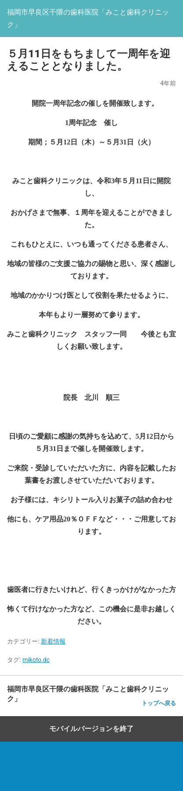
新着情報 (53, 641)
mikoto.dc (36, 659)
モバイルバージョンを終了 (91, 728)
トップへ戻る (159, 703)
